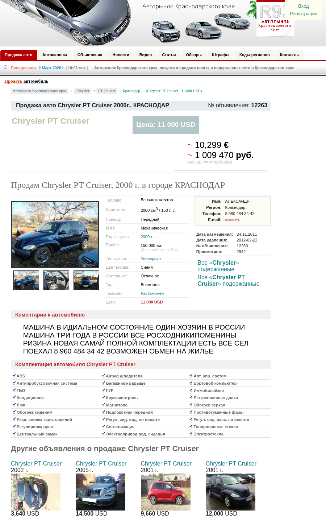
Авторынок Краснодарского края (40, 91)
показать (232, 220)
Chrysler (82, 90)
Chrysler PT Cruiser (36, 463)
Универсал (151, 258)
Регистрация (303, 13)
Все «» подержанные (218, 266)
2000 (145, 237)
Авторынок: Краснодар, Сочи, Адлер (145, 23)
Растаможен (152, 293)
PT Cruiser (107, 90)
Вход (303, 6)
